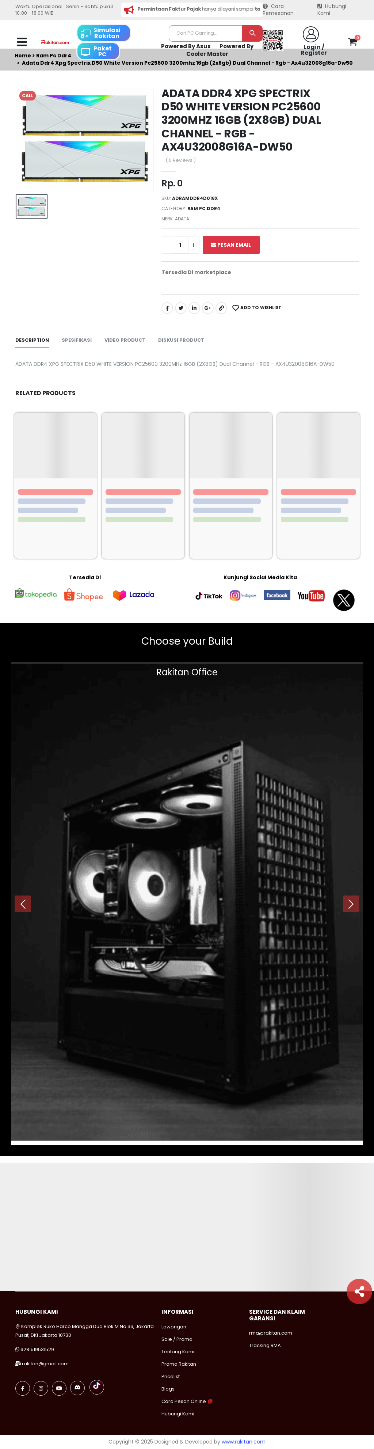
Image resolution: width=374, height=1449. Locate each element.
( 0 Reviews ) (180, 160)
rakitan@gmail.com (45, 1363)
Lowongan (173, 1326)
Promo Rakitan (178, 1364)
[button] (353, 43)
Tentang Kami (177, 1351)
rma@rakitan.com (270, 1332)
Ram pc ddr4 (203, 208)
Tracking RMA (265, 1345)
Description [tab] (32, 340)
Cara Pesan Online (183, 1401)
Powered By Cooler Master (219, 50)
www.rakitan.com (244, 1441)
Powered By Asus (186, 46)
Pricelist (170, 1376)
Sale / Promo (176, 1339)
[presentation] (23, 904)
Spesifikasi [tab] (77, 340)
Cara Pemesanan (278, 10)
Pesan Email (231, 245)
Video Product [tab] (124, 340)
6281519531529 (37, 1349)
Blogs (168, 1388)
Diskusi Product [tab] (181, 340)
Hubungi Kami (332, 10)
